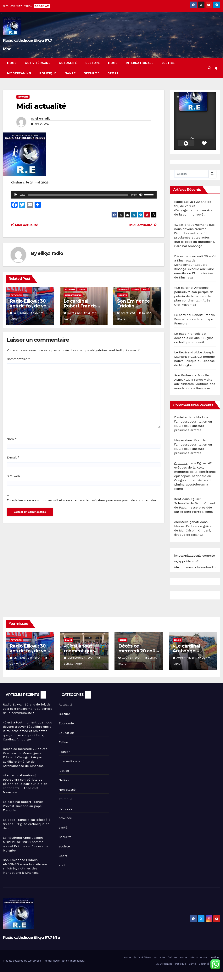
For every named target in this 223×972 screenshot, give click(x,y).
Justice (168, 63)
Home (11, 63)
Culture (92, 63)
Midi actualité (41, 106)
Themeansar (77, 960)
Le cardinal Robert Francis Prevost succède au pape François (194, 319)
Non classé (67, 789)
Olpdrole (180, 463)
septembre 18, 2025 (28, 657)
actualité (68, 63)
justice (64, 771)
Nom (12, 439)
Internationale (139, 63)
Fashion (65, 752)
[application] (84, 195)
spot (62, 865)
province (65, 818)
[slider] (78, 195)
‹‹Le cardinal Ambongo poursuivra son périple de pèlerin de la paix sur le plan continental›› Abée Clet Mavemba (194, 296)
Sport (113, 73)
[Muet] (141, 195)
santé (145, 289)
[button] (209, 68)
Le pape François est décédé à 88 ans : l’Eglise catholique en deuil (194, 338)
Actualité (23, 97)
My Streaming (19, 73)
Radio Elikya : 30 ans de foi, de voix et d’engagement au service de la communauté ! (28, 709)
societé (122, 295)
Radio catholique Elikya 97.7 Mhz (31, 937)
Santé (70, 73)
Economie (66, 723)
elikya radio (42, 118)
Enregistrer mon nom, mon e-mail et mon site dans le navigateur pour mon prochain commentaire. (82, 500)
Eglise (82, 289)
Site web (13, 476)
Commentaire (18, 359)
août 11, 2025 (186, 657)
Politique (48, 73)
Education (66, 733)
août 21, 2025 (132, 657)
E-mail (13, 457)
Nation (64, 780)
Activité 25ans (37, 63)
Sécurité (91, 73)
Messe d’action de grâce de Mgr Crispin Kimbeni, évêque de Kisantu (192, 530)
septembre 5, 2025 (81, 657)
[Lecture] (16, 195)
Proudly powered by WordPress (22, 960)
